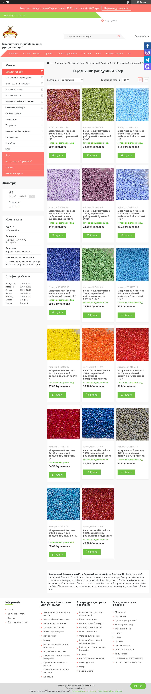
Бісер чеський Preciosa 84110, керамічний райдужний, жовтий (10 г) (63, 374)
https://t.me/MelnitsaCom (18, 251)
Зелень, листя (86, 670)
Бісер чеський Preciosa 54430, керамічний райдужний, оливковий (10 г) (97, 134)
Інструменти (11, 137)
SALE (7, 148)
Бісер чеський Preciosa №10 (100, 63)
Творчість (10, 125)
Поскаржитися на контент (84, 691)
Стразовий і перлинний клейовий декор (90, 641)
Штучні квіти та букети (54, 651)
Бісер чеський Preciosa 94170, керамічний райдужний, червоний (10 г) (131, 374)
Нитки (118, 632)
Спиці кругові (121, 653)
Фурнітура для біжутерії (90, 623)
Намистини (11, 119)
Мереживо (120, 612)
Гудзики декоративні (125, 620)
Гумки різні (120, 616)
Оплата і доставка (67, 53)
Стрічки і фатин (13, 113)
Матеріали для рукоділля (18, 77)
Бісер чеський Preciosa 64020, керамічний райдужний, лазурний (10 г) (131, 294)
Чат (138, 686)
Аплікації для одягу (124, 624)
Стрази (82, 654)
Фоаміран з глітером (53, 627)
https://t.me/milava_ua (29, 264)
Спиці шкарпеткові (124, 649)
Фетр (81, 666)
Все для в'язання (14, 89)
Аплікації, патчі (86, 662)
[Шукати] (119, 36)
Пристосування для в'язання (129, 657)
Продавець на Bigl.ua (75, 688)
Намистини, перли (88, 619)
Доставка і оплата (17, 613)
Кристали (48, 676)
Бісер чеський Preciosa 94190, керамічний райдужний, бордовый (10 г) (62, 454)
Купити (59, 155)
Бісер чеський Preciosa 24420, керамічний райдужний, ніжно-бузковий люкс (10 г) (62, 214)
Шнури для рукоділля (53, 631)
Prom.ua (91, 685)
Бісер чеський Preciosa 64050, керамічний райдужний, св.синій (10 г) (63, 534)
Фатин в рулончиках (89, 635)
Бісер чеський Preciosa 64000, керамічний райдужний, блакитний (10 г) (131, 134)
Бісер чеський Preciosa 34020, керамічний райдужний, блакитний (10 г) (131, 214)
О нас (10, 609)
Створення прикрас (15, 107)
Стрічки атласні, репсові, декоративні (91, 613)
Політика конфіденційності (110, 691)
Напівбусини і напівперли (91, 658)
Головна (13, 53)
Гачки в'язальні (122, 645)
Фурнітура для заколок (90, 627)
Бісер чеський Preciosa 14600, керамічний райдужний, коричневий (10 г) (63, 134)
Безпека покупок (114, 53)
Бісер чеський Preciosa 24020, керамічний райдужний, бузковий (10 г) (96, 214)
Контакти (87, 53)
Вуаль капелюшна (88, 631)
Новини (9, 167)
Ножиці (118, 637)
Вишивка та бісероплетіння (19, 101)
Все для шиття (13, 95)
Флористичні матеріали (17, 131)
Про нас (49, 53)
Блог (98, 53)
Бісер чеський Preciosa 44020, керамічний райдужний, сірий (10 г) (131, 453)
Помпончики (49, 635)
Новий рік (10, 143)
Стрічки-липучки (123, 628)
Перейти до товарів (116, 8)
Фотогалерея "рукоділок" (18, 161)
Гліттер (47, 640)
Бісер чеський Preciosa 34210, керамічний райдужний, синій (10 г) (97, 453)
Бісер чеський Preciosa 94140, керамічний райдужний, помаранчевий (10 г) (96, 374)
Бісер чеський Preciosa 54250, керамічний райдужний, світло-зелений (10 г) (96, 294)
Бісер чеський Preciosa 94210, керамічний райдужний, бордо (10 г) (97, 533)
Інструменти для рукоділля (128, 662)
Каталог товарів (31, 53)
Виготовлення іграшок (17, 83)
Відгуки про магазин (18, 622)
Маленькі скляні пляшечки (56, 619)
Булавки (119, 641)
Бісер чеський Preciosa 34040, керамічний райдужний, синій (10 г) (62, 293)
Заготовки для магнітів (54, 623)
